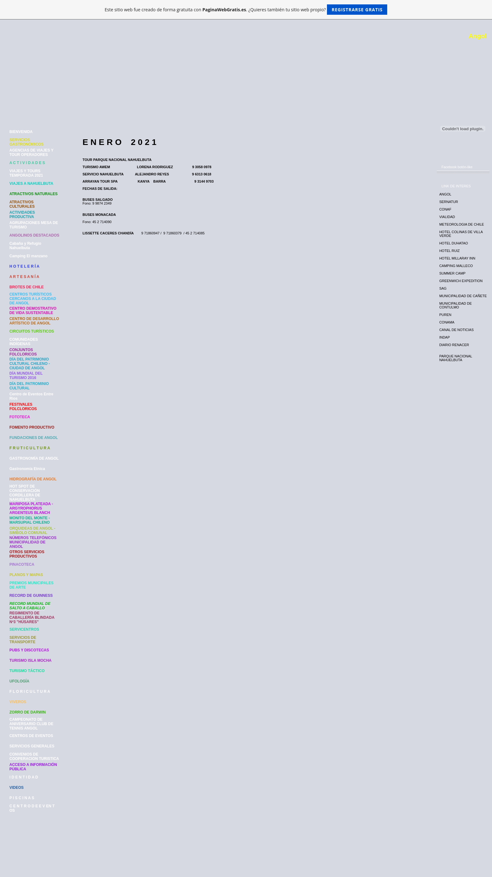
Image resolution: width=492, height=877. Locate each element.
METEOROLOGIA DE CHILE (461, 224)
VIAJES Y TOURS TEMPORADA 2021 (26, 173)
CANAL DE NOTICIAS (456, 330)
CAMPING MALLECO (456, 266)
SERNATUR (448, 202)
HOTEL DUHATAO (453, 243)
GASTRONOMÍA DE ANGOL (34, 458)
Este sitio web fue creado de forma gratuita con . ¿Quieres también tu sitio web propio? (246, 9)
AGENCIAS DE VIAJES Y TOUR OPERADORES (31, 152)
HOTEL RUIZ (449, 251)
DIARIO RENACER (454, 345)
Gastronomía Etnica (27, 469)
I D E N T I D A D (23, 777)
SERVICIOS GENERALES (31, 746)
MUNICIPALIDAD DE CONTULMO (455, 305)
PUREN (445, 315)
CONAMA (446, 322)
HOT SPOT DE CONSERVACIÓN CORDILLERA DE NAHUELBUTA (24, 493)
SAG (443, 288)
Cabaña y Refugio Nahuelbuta (25, 245)
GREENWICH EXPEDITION (461, 281)
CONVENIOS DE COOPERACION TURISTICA (34, 756)
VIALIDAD (447, 217)
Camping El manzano (28, 256)
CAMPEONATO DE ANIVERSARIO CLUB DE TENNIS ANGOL (31, 723)
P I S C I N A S (21, 798)
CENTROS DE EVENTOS (31, 736)
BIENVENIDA (21, 132)
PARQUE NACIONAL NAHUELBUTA (455, 358)
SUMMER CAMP (452, 273)
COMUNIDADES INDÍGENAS (23, 341)
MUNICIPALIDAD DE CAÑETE (463, 296)
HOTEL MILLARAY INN (457, 258)
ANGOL (445, 194)
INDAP (444, 337)
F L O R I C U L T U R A (29, 691)
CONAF (445, 209)
